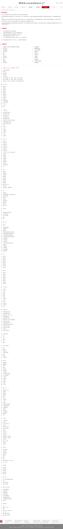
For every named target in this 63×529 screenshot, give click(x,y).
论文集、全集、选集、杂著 (7, 510)
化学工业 (4, 439)
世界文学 (4, 257)
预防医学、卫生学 (6, 390)
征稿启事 (35, 525)
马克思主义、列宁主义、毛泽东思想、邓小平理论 (11, 46)
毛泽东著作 (5, 74)
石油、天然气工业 (6, 423)
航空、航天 (36, 59)
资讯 (16, 7)
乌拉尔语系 (5, 241)
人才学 (4, 134)
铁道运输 (4, 469)
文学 (3, 59)
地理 (3, 306)
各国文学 (4, 262)
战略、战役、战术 (6, 184)
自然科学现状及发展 (6, 313)
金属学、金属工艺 (6, 426)
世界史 (4, 290)
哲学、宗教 (5, 48)
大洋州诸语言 (5, 249)
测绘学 (4, 349)
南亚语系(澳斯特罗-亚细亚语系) (8, 233)
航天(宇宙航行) (5, 482)
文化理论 (4, 56)
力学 (3, 337)
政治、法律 (5, 51)
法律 (3, 166)
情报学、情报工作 (6, 330)
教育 (3, 217)
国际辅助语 (5, 250)
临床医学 (4, 394)
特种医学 (4, 413)
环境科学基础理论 (6, 489)
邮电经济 (4, 202)
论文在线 (45, 7)
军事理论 (4, 171)
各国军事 (4, 176)
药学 (3, 415)
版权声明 (40, 525)
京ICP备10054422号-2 (32, 527)
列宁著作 (4, 71)
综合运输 (4, 467)
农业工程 (4, 451)
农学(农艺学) (5, 452)
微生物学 (4, 378)
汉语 (3, 225)
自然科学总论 (37, 46)
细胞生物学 (5, 364)
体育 (3, 218)
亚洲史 (4, 293)
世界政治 (4, 153)
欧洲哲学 (4, 94)
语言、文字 (5, 57)
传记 (4, 301)
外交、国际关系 (5, 164)
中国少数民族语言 (6, 227)
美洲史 (4, 300)
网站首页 (22, 525)
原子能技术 (5, 433)
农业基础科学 (5, 449)
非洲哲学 (4, 92)
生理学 (4, 367)
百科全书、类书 (5, 507)
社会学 (4, 126)
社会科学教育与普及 (6, 118)
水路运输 (4, 472)
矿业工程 (4, 422)
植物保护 (4, 454)
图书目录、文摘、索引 (6, 515)
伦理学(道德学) (5, 102)
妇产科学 (4, 399)
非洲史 (4, 295)
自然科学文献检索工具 (6, 322)
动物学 (4, 381)
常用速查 (30, 7)
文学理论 (4, 256)
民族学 (4, 132)
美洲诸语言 (5, 247)
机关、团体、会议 (6, 115)
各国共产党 (5, 144)
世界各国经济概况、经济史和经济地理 (9, 194)
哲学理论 (4, 86)
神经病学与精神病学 (6, 404)
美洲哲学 (4, 97)
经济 (4, 54)
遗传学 (4, 365)
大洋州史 (4, 298)
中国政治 (4, 155)
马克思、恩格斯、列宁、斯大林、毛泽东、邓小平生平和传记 (13, 79)
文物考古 (4, 303)
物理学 (4, 339)
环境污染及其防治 (6, 495)
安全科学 (4, 500)
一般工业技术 (5, 420)
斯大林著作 (5, 73)
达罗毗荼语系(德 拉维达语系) (8, 235)
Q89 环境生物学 (6, 375)
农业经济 (4, 197)
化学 (3, 340)
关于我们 (27, 525)
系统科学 (4, 131)
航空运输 (4, 473)
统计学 (4, 124)
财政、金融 (5, 205)
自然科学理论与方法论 (6, 311)
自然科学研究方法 (6, 316)
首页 (3, 7)
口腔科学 (4, 410)
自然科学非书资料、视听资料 (8, 324)
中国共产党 (5, 142)
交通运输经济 (5, 200)
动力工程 (4, 431)
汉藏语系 (4, 230)
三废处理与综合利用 (6, 497)
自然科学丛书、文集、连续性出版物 (9, 319)
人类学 (4, 384)
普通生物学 (5, 362)
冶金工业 (4, 425)
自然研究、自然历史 (6, 327)
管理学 (4, 129)
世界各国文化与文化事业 (7, 212)
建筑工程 (4, 442)
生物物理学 (5, 370)
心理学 (4, 105)
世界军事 (4, 173)
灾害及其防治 (5, 494)
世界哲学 (4, 88)
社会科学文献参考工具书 (7, 121)
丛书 (3, 505)
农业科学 (36, 56)
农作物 (4, 455)
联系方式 (31, 525)
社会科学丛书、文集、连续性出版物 (9, 120)
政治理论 (4, 141)
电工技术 (4, 434)
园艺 (3, 457)
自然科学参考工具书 (6, 321)
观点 (23, 7)
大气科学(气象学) (6, 352)
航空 (3, 480)
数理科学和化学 (37, 48)
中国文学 (4, 259)
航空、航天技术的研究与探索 (8, 479)
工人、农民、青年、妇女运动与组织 (9, 152)
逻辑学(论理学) (5, 100)
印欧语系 (4, 244)
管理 (10, 7)
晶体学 (4, 342)
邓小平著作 (5, 76)
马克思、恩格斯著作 (6, 70)
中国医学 (4, 391)
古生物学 (4, 376)
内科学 (4, 396)
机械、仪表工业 (5, 428)
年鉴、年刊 (5, 512)
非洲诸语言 (5, 246)
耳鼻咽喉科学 (5, 407)
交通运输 (36, 57)
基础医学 (4, 393)
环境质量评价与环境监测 (7, 498)
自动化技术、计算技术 (6, 437)
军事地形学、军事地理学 (7, 187)
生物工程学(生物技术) (6, 373)
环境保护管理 (5, 492)
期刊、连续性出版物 (6, 513)
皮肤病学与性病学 (6, 405)
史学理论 (4, 289)
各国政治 (4, 158)
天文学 (4, 347)
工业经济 (4, 199)
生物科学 (36, 51)
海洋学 (4, 355)
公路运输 (4, 470)
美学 (4, 103)
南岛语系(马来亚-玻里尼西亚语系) (8, 236)
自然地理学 (5, 357)
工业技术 (36, 54)
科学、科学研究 (5, 215)
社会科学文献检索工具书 (7, 123)
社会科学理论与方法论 (6, 112)
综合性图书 (36, 62)
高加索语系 (5, 239)
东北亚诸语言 (5, 238)
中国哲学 (4, 89)
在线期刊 (38, 7)
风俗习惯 (4, 304)
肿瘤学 (4, 402)
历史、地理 (5, 62)
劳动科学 (4, 135)
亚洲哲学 (4, 91)
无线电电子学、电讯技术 (7, 436)
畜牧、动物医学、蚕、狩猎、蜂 (8, 460)
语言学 (4, 224)
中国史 (4, 292)
